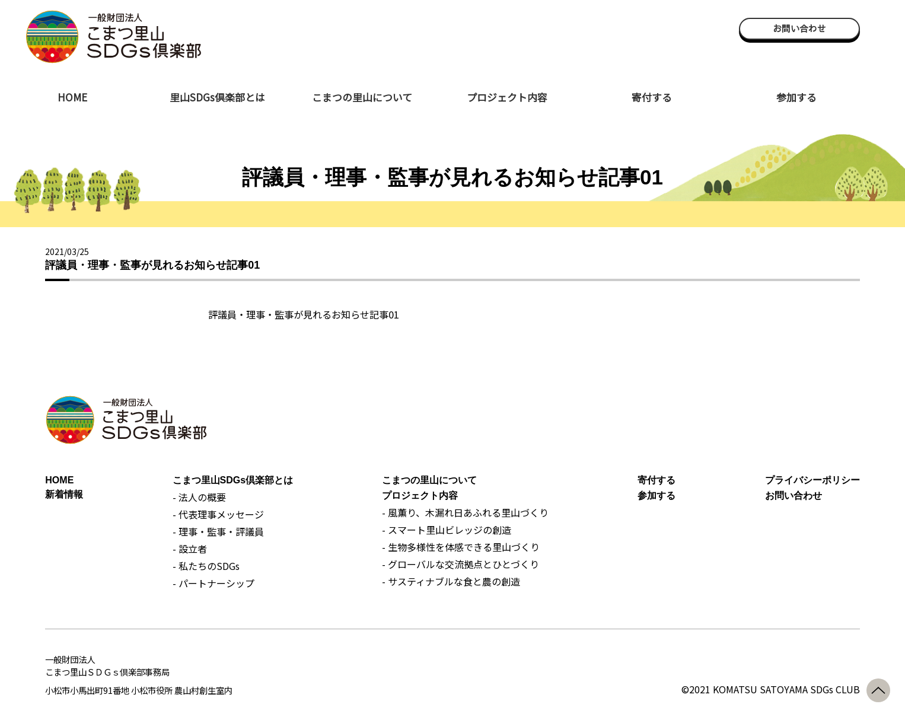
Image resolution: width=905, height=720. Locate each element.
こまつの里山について (362, 97)
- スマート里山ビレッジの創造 (446, 530)
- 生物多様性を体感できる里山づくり (461, 547)
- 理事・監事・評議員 (218, 531)
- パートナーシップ (213, 583)
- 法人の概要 (199, 497)
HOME (72, 97)
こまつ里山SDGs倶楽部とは (233, 480)
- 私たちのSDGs (206, 566)
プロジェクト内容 (507, 97)
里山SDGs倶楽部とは (217, 97)
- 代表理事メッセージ (218, 514)
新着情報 (64, 494)
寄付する (652, 97)
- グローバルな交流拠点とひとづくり (460, 564)
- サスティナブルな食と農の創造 (451, 581)
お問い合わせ (799, 28)
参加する (796, 97)
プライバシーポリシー (812, 480)
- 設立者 (190, 548)
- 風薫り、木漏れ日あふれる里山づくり (465, 512)
